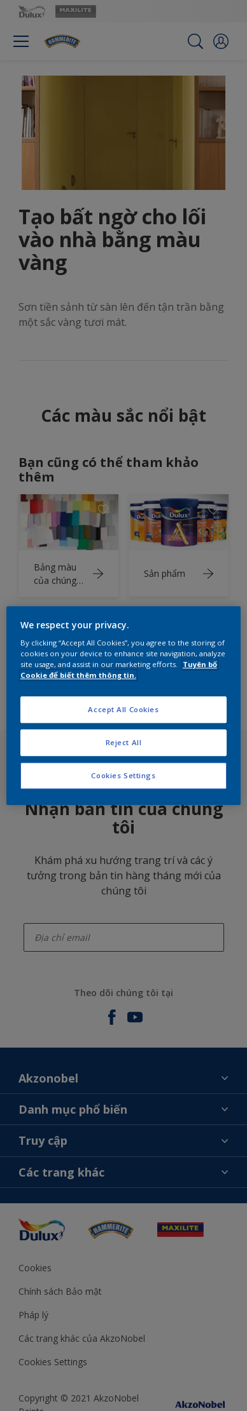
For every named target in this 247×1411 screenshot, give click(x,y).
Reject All (124, 742)
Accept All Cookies (123, 710)
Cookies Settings (123, 775)
